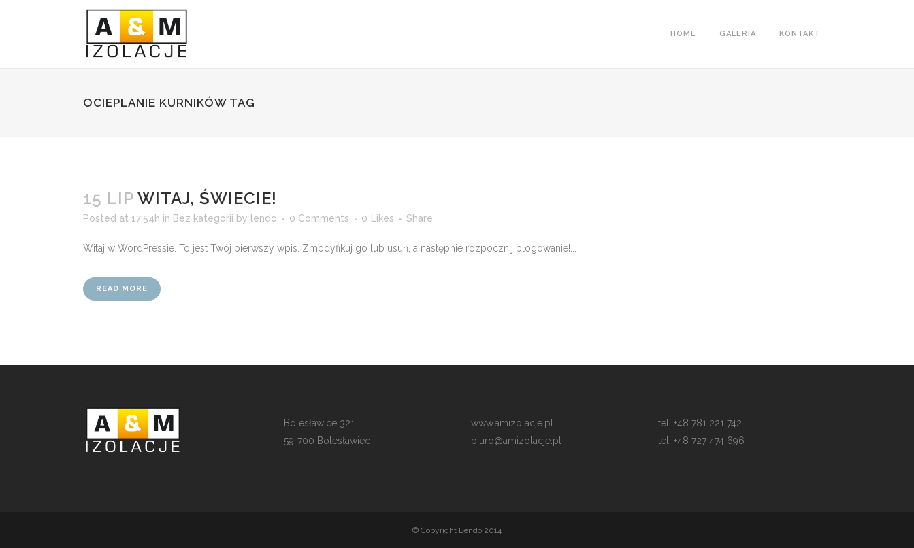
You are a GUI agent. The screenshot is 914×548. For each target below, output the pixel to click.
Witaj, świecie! (207, 198)
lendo (263, 218)
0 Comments (319, 218)
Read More (122, 288)
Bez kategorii (203, 218)
